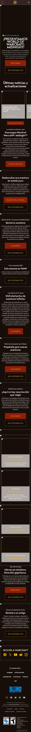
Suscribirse (15, 369)
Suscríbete (15, 246)
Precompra (15, 63)
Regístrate (15, 590)
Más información (15, 70)
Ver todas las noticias (15, 123)
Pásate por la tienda (16, 200)
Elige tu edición (15, 164)
